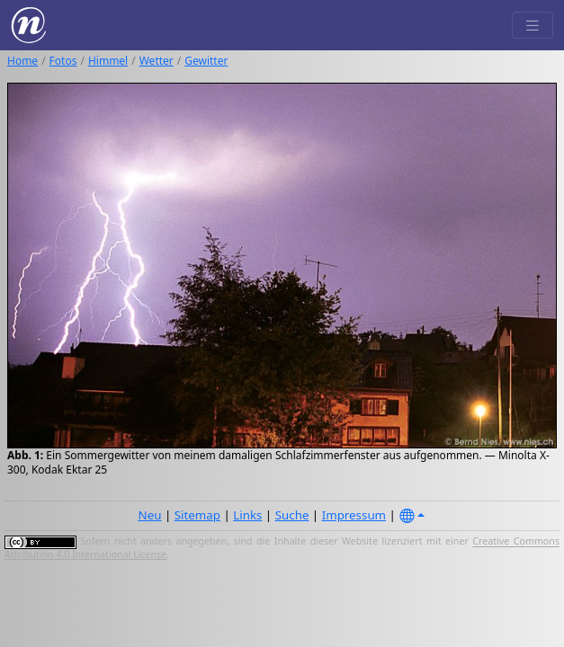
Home (22, 60)
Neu (150, 515)
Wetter (156, 60)
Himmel (108, 60)
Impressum (354, 515)
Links (247, 515)
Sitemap (197, 515)
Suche (292, 515)
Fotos (63, 60)
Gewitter (206, 60)
